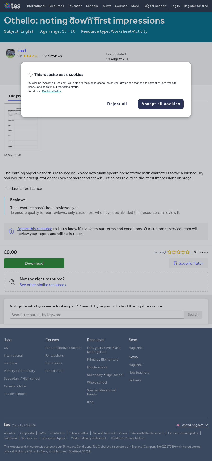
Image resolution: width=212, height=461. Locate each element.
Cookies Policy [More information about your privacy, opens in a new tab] (51, 91)
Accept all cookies (160, 104)
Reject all (117, 104)
